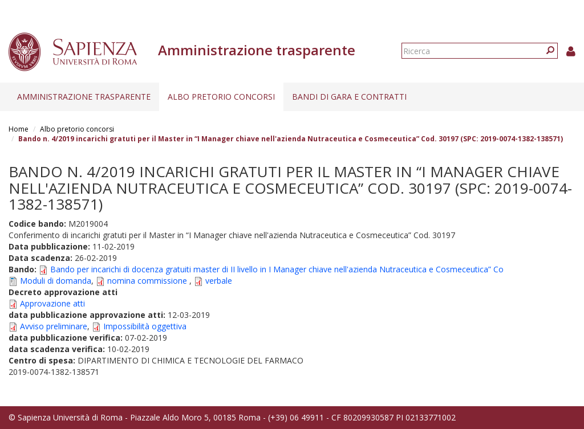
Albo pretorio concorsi (221, 96)
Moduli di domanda (55, 280)
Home (19, 129)
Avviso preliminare (53, 326)
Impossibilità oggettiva (144, 326)
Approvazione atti (52, 303)
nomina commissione (148, 280)
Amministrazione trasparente (84, 96)
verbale (218, 280)
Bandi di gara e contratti (349, 96)
